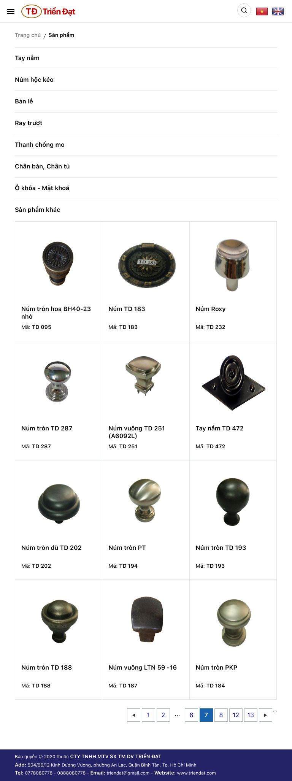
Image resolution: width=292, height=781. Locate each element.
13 (251, 715)
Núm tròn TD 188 (46, 667)
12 (236, 715)
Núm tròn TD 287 (46, 428)
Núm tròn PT (127, 547)
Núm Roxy (211, 309)
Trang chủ (28, 35)
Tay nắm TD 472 (220, 428)
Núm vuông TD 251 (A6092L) (136, 432)
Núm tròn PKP (216, 667)
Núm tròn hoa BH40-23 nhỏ (56, 312)
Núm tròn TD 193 (221, 547)
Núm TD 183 (126, 309)
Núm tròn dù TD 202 (51, 547)
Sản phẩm (61, 35)
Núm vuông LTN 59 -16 (142, 667)
